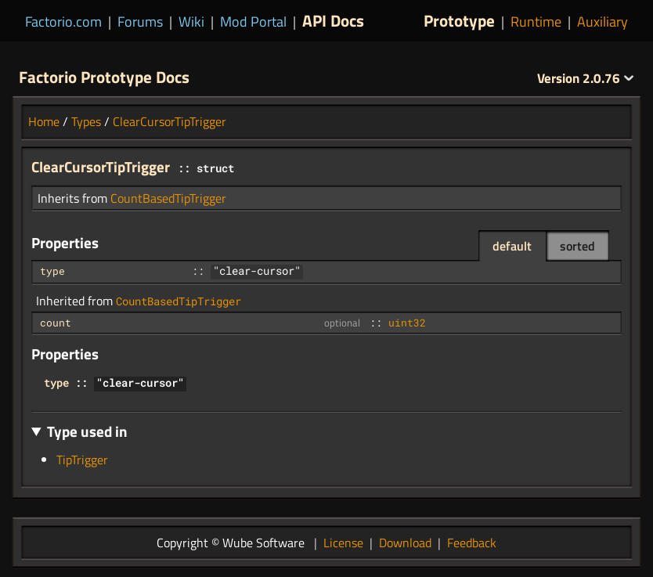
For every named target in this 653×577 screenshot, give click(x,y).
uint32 (407, 323)
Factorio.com (63, 21)
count (55, 323)
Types (86, 121)
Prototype (459, 20)
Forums (140, 21)
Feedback (471, 542)
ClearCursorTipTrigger (169, 121)
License (343, 542)
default (512, 245)
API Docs (333, 20)
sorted (577, 245)
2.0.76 (585, 78)
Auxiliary (602, 21)
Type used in (87, 431)
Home (44, 121)
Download (405, 542)
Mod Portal (253, 21)
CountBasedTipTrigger (168, 198)
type (52, 271)
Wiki (191, 21)
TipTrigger (82, 459)
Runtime (535, 21)
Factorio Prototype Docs (104, 76)
